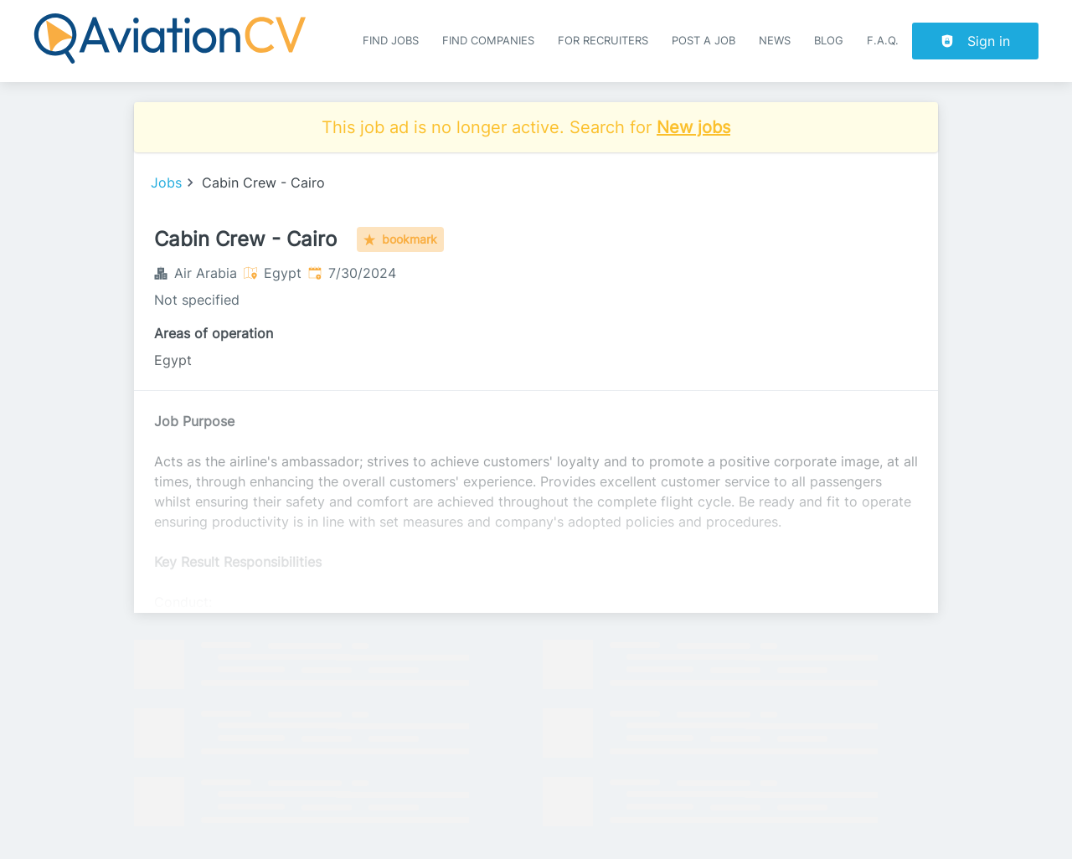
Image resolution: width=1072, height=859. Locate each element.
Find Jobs (391, 40)
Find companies (488, 40)
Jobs (166, 182)
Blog (828, 40)
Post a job (703, 40)
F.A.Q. (883, 40)
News (775, 40)
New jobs (693, 127)
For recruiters (603, 40)
